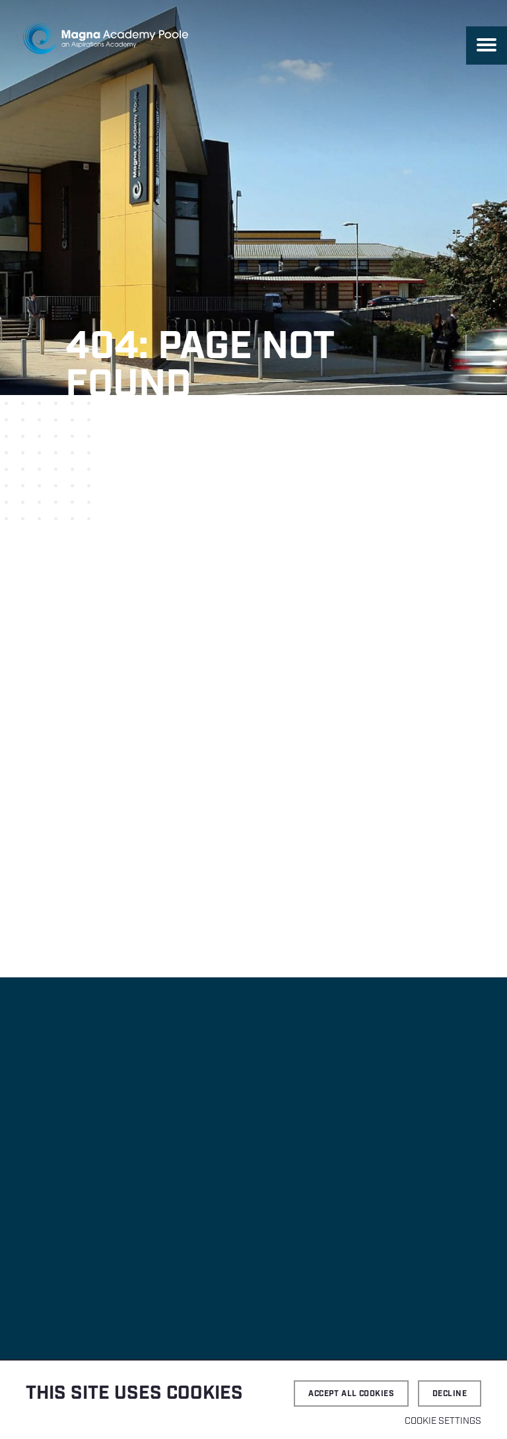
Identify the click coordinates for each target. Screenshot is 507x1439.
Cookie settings (443, 1421)
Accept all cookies (351, 1394)
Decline (449, 1394)
